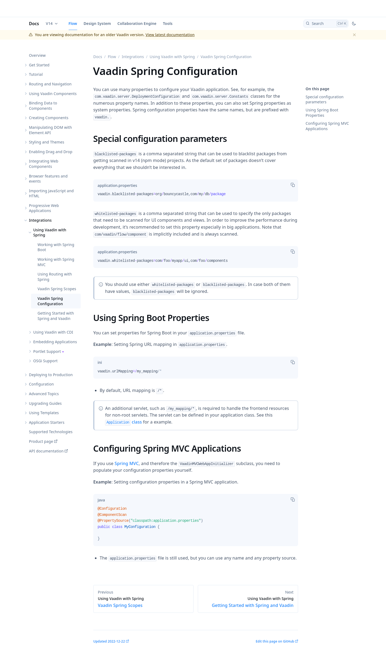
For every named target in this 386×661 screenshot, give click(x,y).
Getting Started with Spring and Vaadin (56, 316)
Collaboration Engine (137, 23)
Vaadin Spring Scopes (57, 288)
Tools (168, 23)
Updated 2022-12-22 (109, 641)
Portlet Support (47, 351)
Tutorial (36, 74)
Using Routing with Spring (55, 276)
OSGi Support (45, 360)
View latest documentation (170, 34)
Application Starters (46, 422)
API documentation (46, 451)
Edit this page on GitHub (275, 641)
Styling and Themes (46, 142)
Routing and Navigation (50, 83)
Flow (73, 23)
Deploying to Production (51, 374)
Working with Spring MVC (56, 262)
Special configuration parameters (325, 99)
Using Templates (44, 412)
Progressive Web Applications (44, 208)
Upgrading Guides (45, 403)
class (123, 422)
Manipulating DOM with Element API (50, 130)
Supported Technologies (51, 431)
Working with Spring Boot (56, 247)
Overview (37, 55)
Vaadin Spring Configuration (50, 301)
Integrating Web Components (43, 163)
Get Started (39, 64)
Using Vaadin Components (53, 93)
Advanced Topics (44, 393)
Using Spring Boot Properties (322, 112)
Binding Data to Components (43, 105)
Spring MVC (126, 463)
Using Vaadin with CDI (53, 332)
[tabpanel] (195, 196)
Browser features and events (48, 178)
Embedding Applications (55, 341)
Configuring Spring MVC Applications (327, 126)
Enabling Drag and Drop (50, 151)
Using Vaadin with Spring (49, 232)
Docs (34, 24)
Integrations (40, 220)
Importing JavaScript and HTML (51, 193)
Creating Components (48, 117)
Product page (41, 441)
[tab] (117, 185)
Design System (97, 23)
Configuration (41, 384)
